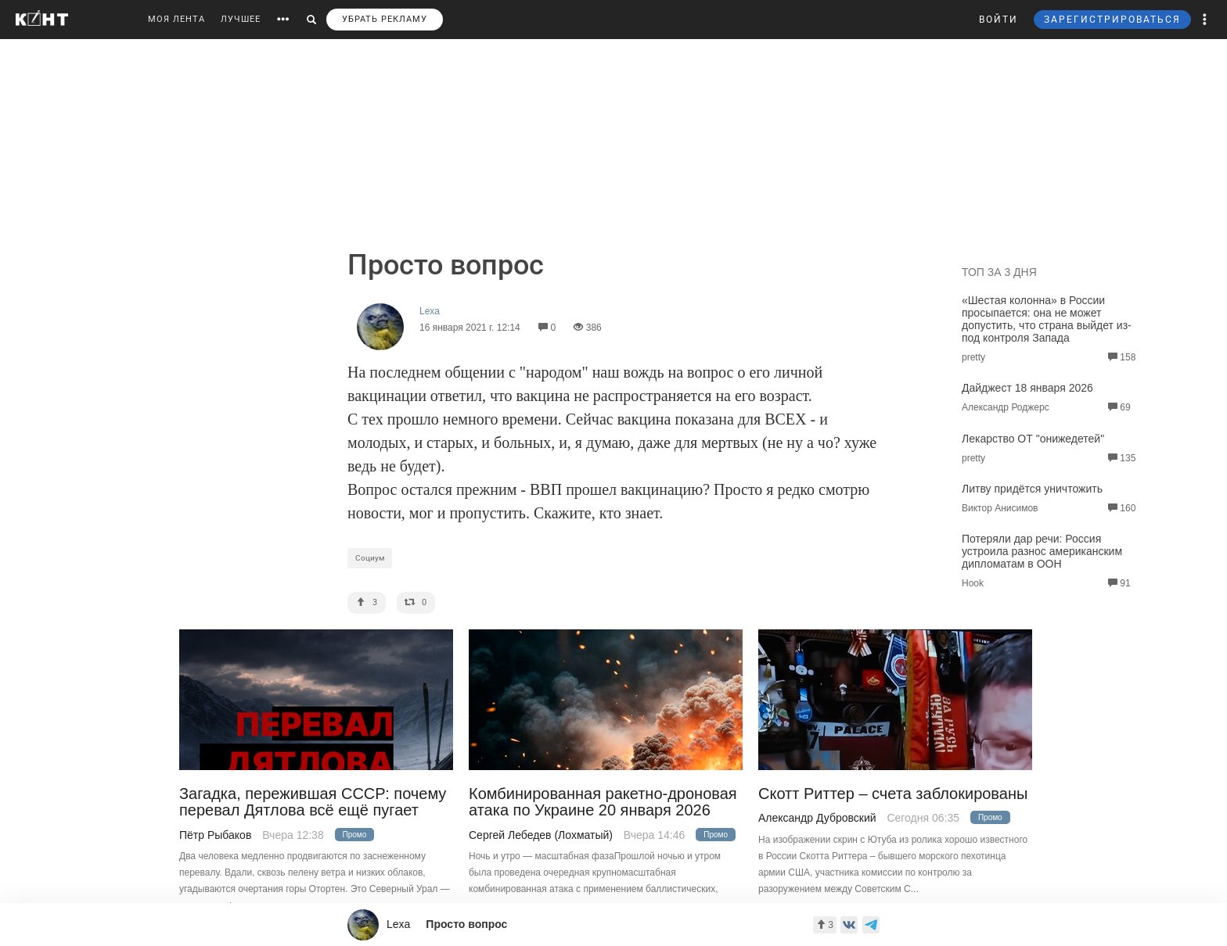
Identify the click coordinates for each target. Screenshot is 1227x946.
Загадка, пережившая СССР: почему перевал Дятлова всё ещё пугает (312, 802)
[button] (1205, 19)
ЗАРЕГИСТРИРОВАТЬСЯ (1112, 19)
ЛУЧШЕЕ (241, 19)
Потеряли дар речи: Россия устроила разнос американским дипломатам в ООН (1042, 551)
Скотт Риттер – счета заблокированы (892, 794)
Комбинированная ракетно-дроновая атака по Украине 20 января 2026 (603, 802)
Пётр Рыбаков (215, 835)
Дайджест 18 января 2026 (1027, 388)
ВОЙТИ (998, 19)
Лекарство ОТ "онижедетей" (1033, 438)
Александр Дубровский (817, 818)
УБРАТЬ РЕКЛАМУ (384, 19)
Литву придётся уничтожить (1032, 488)
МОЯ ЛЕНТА (176, 19)
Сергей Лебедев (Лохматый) (541, 835)
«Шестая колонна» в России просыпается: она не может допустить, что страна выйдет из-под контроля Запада (1047, 319)
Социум (369, 558)
